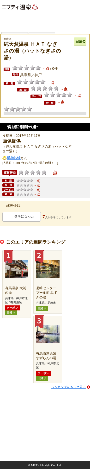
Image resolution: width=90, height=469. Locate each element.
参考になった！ (26, 216)
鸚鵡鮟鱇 (14, 158)
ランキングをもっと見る (68, 387)
